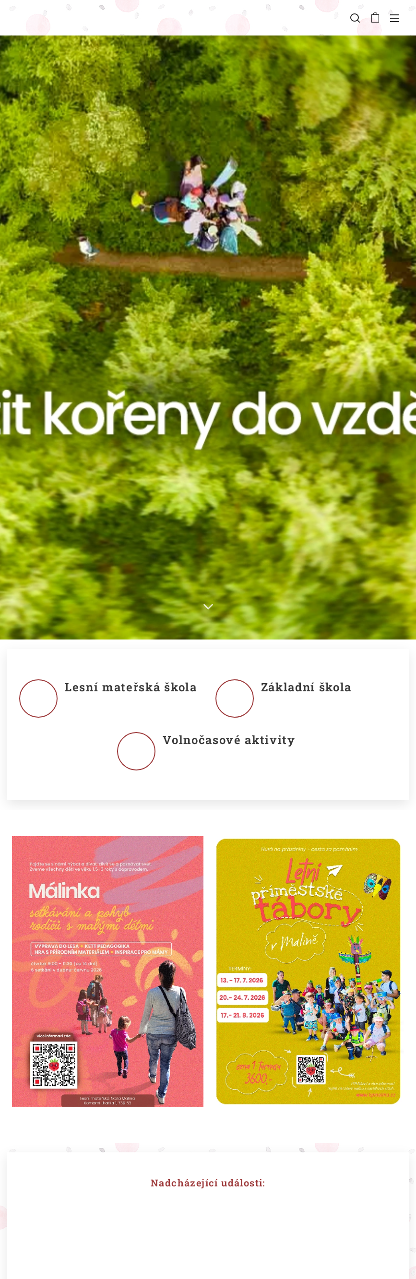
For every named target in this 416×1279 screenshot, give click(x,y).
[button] (355, 18)
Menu (394, 18)
